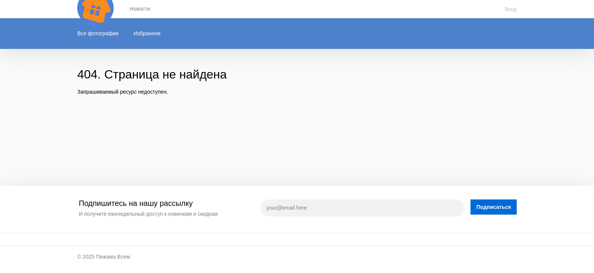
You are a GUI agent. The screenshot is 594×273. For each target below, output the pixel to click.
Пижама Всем (113, 257)
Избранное (147, 33)
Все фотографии (98, 33)
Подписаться (493, 207)
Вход (511, 9)
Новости (140, 9)
